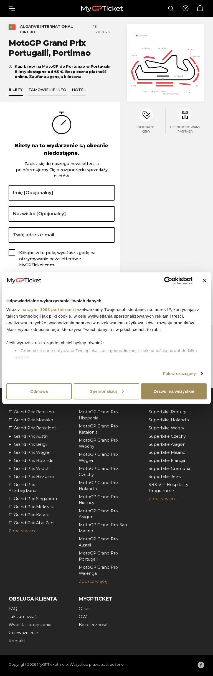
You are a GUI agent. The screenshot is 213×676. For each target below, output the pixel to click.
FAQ (13, 608)
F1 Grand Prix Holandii (31, 460)
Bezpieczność (93, 624)
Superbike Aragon (167, 444)
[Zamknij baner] (205, 281)
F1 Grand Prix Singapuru (33, 498)
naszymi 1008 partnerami (47, 309)
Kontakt (17, 640)
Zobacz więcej (23, 530)
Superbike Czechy (167, 436)
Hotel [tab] (79, 89)
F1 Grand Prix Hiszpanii (31, 476)
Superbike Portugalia (170, 411)
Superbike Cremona (169, 468)
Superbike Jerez (165, 476)
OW (83, 616)
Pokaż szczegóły (179, 373)
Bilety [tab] (16, 89)
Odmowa (39, 391)
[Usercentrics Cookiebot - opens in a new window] (168, 281)
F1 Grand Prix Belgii (28, 444)
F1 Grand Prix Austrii (28, 436)
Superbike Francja (167, 460)
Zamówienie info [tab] (47, 89)
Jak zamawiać (23, 616)
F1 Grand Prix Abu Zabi (31, 522)
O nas (84, 608)
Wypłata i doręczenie (30, 624)
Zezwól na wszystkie (174, 391)
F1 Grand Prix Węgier (30, 452)
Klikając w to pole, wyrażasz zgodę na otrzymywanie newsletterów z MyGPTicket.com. (57, 258)
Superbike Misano (167, 452)
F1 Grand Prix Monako (31, 419)
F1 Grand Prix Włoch (29, 468)
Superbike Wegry (166, 428)
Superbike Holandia (169, 419)
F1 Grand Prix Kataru (29, 514)
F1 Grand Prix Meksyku (31, 506)
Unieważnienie (23, 632)
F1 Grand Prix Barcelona (33, 428)
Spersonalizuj (107, 391)
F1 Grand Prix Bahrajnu (31, 411)
